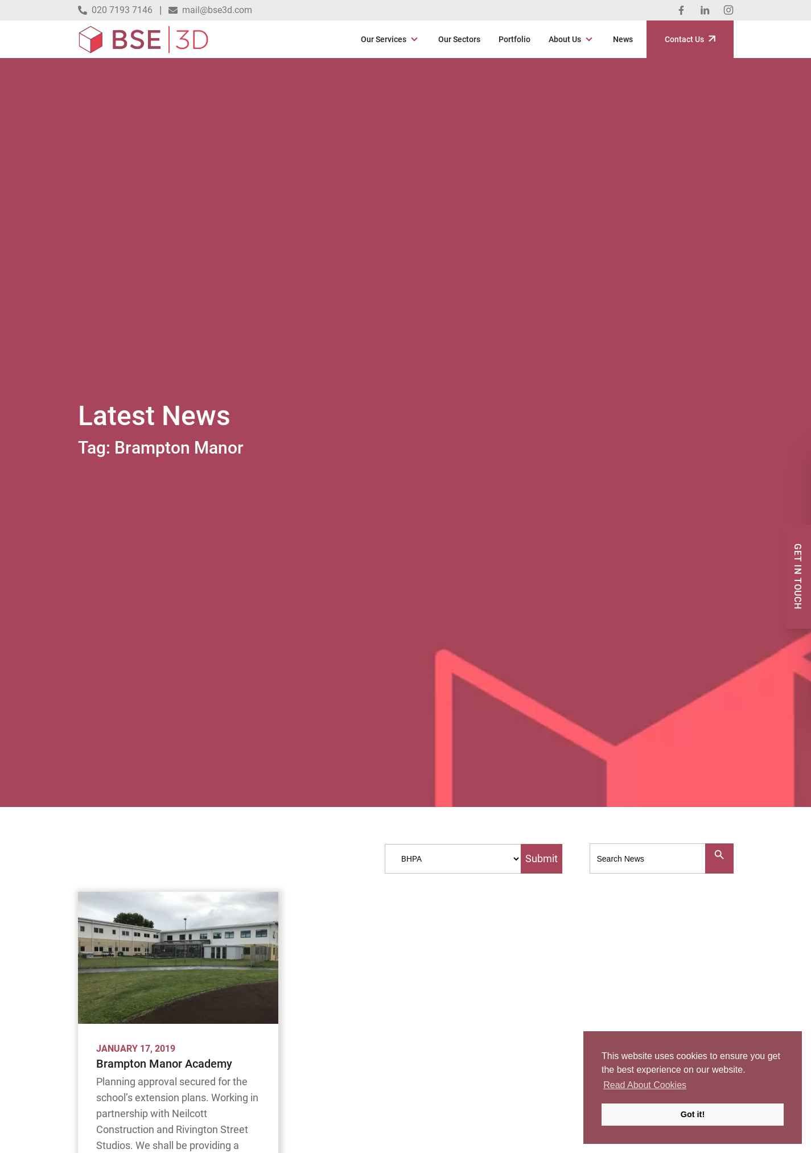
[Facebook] (681, 10)
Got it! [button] (693, 1114)
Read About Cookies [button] (644, 1085)
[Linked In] (705, 10)
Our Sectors (459, 39)
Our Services (383, 39)
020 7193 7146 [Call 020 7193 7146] (115, 10)
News (623, 39)
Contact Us (690, 39)
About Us (565, 39)
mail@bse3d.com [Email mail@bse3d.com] (210, 10)
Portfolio (514, 39)
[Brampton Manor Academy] (178, 958)
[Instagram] (728, 10)
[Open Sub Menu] (413, 39)
